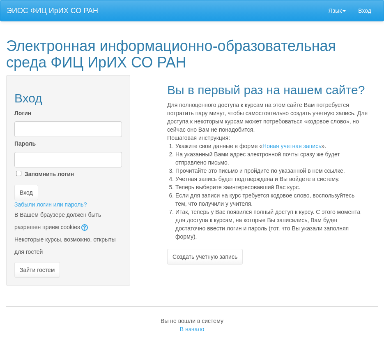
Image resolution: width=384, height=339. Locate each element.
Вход (364, 10)
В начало (192, 329)
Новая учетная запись (291, 146)
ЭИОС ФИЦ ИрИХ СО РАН (52, 11)
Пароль (25, 143)
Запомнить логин (49, 174)
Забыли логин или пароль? (50, 204)
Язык (337, 10)
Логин (22, 113)
